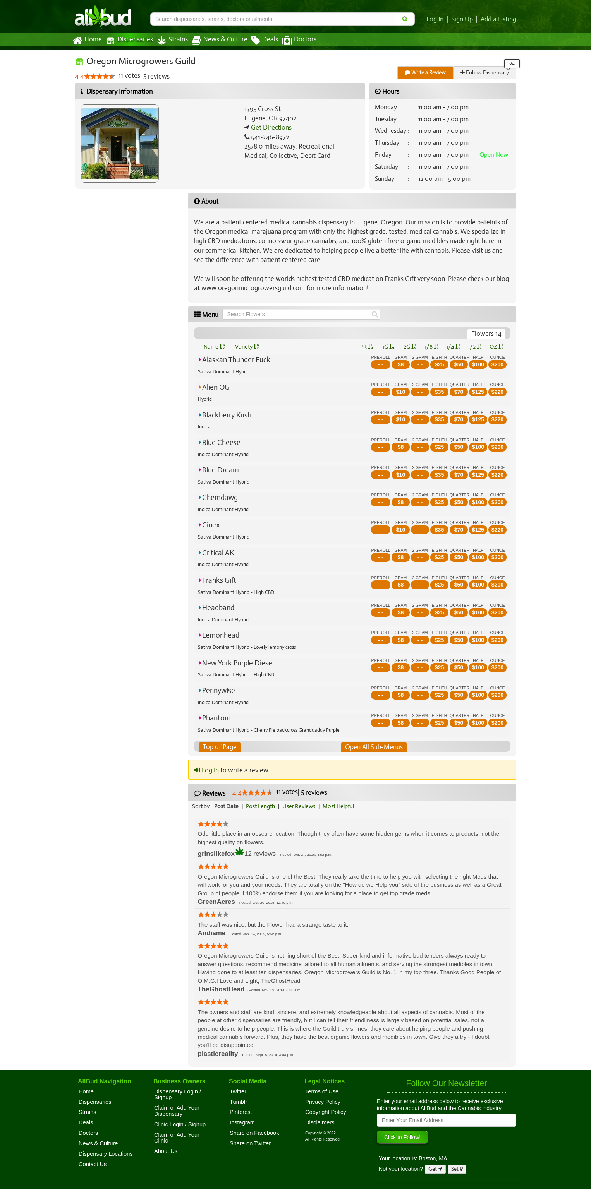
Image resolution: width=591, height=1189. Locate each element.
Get (435, 1169)
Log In (436, 19)
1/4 (453, 346)
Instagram (242, 1122)
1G (388, 346)
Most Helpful (341, 806)
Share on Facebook (254, 1133)
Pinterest (241, 1112)
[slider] (99, 77)
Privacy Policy (322, 1102)
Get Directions (270, 128)
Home (87, 41)
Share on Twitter (250, 1143)
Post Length (262, 806)
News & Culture (215, 41)
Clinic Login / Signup (180, 1124)
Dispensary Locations (106, 1154)
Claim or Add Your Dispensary (176, 1111)
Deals (259, 41)
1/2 (475, 346)
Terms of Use (321, 1091)
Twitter (238, 1091)
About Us (165, 1151)
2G (409, 346)
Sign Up (463, 19)
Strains (170, 40)
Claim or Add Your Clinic (176, 1138)
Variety (247, 346)
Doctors (292, 41)
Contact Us (93, 1164)
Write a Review (425, 72)
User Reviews (300, 806)
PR (366, 346)
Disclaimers (320, 1122)
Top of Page (219, 747)
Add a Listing (498, 19)
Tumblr (238, 1102)
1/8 (431, 346)
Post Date (227, 806)
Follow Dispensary (485, 72)
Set (457, 1169)
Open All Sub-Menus (373, 747)
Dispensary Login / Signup (177, 1094)
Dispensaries (128, 40)
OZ (497, 346)
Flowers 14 (487, 334)
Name (214, 346)
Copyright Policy (325, 1112)
